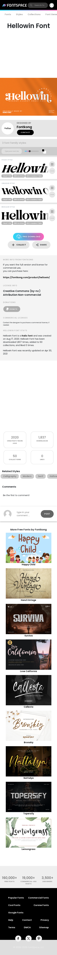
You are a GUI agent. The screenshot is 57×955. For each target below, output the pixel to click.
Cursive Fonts (41, 905)
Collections (34, 14)
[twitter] (29, 938)
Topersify (28, 813)
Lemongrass (28, 849)
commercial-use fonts (28, 882)
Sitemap (44, 927)
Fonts (8, 14)
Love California (28, 671)
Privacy (45, 920)
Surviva (28, 635)
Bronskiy (28, 742)
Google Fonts (15, 912)
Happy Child (28, 564)
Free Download (28, 236)
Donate (11, 309)
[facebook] (18, 938)
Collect (18, 245)
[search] (38, 5)
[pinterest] (39, 938)
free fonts (9, 881)
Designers (47, 881)
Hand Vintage (28, 600)
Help (10, 920)
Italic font (27, 335)
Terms (11, 927)
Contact (25, 132)
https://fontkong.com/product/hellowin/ (26, 277)
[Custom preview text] (12, 151)
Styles (19, 14)
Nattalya (29, 778)
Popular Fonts (16, 897)
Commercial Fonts (38, 897)
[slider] (30, 151)
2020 (15, 437)
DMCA (27, 927)
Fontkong (24, 127)
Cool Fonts (14, 905)
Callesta (28, 706)
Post (47, 514)
